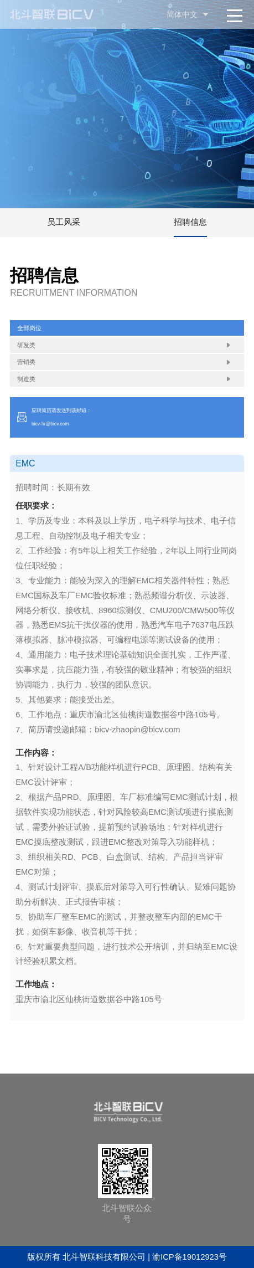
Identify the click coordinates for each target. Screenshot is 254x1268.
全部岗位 (29, 328)
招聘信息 (190, 222)
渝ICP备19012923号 (189, 1256)
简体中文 (182, 14)
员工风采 (63, 222)
